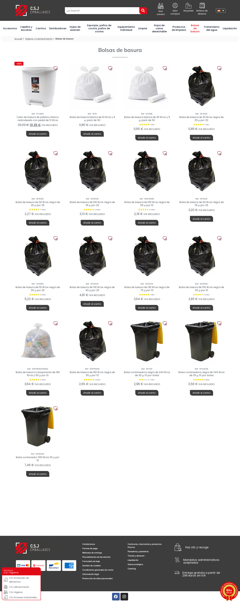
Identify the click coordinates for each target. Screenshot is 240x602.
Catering (132, 568)
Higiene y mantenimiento (38, 38)
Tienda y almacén (136, 556)
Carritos (41, 28)
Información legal (90, 574)
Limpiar (142, 28)
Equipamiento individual (126, 28)
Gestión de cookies (91, 565)
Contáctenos (88, 544)
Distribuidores (57, 28)
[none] (221, 10)
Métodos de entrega (92, 552)
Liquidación (230, 28)
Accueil (18, 38)
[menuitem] (221, 10)
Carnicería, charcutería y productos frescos (145, 545)
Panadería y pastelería (138, 551)
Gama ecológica (135, 564)
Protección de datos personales (97, 578)
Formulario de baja (91, 561)
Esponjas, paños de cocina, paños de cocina (99, 28)
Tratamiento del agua (211, 28)
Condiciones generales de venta (97, 570)
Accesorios (10, 28)
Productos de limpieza (179, 28)
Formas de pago (90, 548)
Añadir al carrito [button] (38, 133)
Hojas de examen (75, 28)
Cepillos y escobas (26, 28)
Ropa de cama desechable (159, 28)
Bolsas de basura (195, 28)
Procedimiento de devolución (96, 557)
